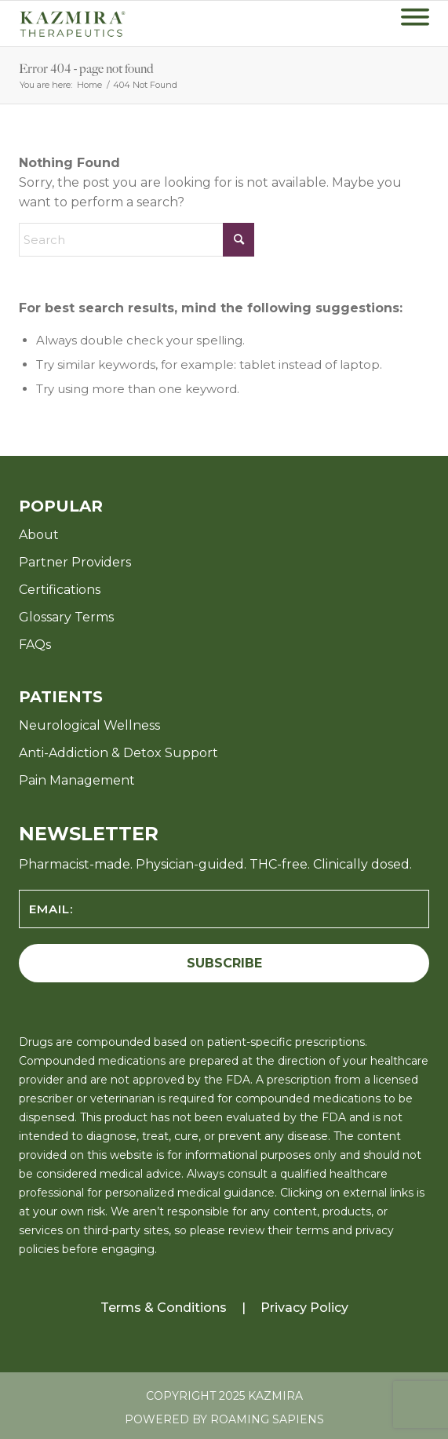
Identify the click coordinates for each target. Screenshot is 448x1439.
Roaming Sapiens (267, 1419)
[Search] (136, 240)
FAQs (35, 644)
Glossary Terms (66, 617)
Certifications (59, 589)
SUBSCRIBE (224, 963)
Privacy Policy (304, 1307)
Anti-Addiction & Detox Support (118, 752)
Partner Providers (75, 562)
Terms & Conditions (163, 1307)
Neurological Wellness (89, 725)
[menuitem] (415, 24)
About (39, 534)
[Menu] (415, 24)
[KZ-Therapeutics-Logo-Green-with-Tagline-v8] (97, 23)
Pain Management (77, 780)
